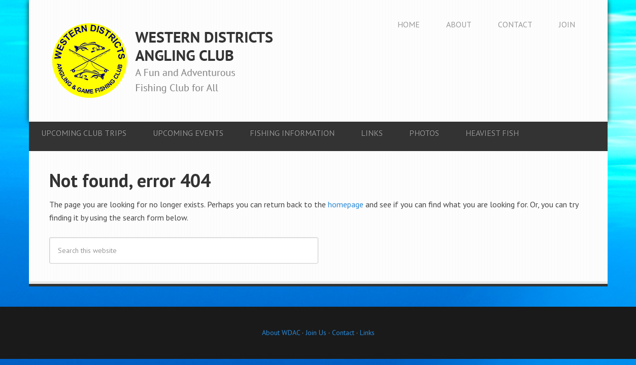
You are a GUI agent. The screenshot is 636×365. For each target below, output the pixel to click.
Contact (343, 332)
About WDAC (281, 332)
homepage (345, 204)
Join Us (315, 332)
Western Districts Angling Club (162, 60)
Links (367, 332)
